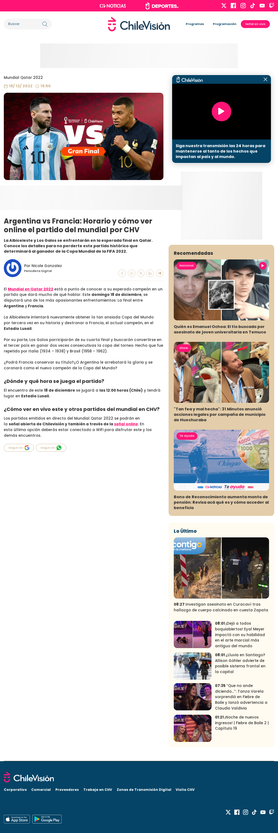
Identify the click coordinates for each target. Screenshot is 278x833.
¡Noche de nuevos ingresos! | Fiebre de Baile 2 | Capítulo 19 (242, 723)
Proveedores (67, 789)
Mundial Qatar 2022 (23, 77)
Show (183, 348)
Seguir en (19, 448)
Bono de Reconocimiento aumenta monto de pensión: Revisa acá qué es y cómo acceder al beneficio (221, 502)
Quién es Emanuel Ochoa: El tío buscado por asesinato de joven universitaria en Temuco (220, 329)
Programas (195, 24)
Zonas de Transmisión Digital (144, 789)
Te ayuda (186, 435)
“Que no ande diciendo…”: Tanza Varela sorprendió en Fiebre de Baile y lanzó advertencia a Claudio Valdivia (241, 697)
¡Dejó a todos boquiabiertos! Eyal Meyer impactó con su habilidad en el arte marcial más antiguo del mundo (240, 634)
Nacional (186, 265)
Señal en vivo (255, 24)
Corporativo (15, 789)
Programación (224, 24)
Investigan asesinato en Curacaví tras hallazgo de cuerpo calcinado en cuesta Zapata (221, 607)
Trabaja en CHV (97, 789)
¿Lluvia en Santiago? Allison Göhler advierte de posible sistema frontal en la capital (240, 663)
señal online (126, 424)
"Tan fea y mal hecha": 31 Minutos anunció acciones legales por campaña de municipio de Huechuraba (220, 414)
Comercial (41, 789)
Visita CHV (185, 789)
